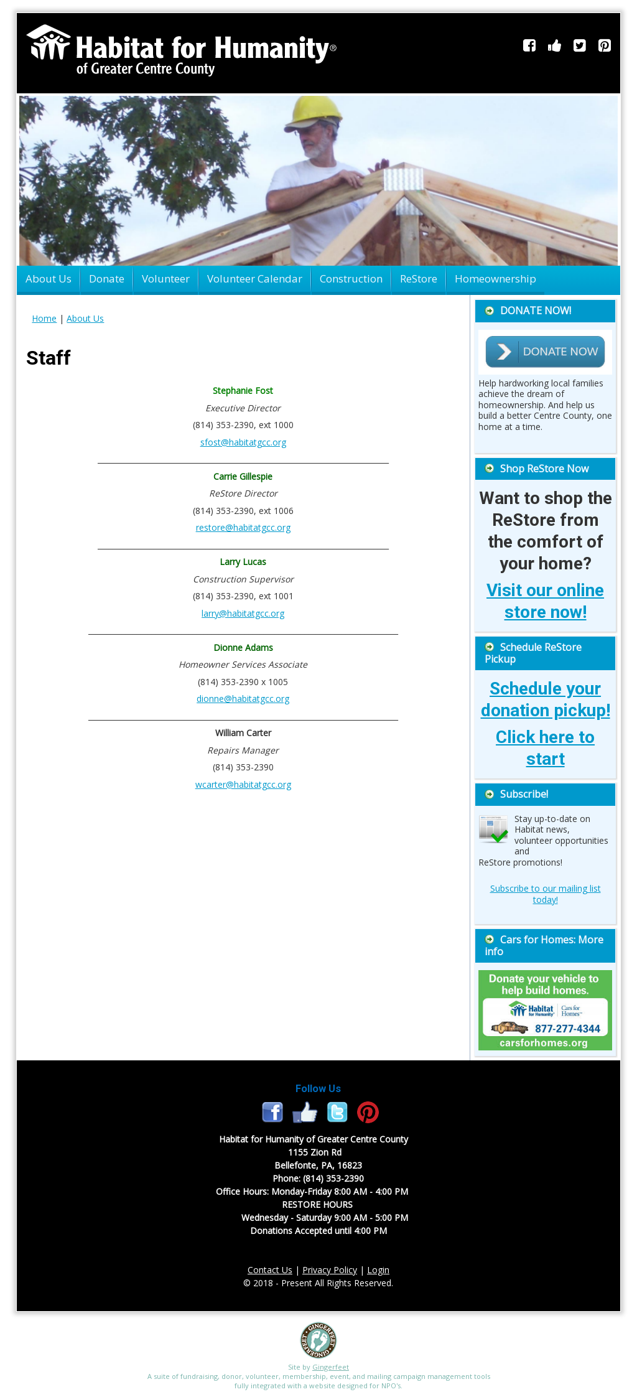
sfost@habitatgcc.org (243, 442)
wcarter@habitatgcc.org (243, 784)
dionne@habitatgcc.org (243, 698)
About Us (49, 278)
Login (378, 1270)
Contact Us (270, 1270)
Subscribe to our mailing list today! (545, 893)
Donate (106, 278)
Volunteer (166, 278)
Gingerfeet (330, 1366)
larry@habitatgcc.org (243, 613)
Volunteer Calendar (254, 278)
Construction (351, 278)
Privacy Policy (329, 1270)
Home (44, 318)
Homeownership (495, 278)
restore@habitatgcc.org (243, 527)
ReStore (418, 278)
